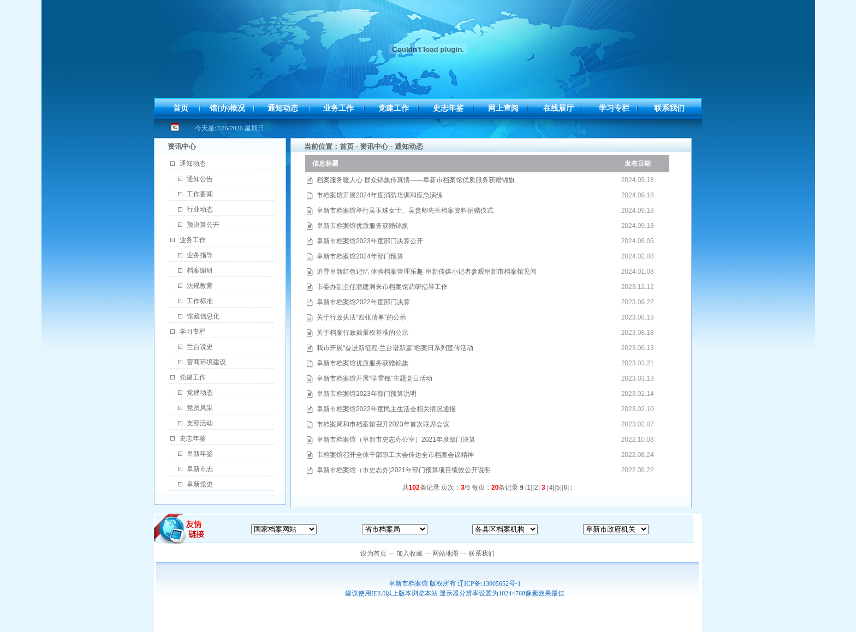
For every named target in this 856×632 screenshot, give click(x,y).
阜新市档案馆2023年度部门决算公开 (370, 241)
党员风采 (200, 408)
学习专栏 (614, 108)
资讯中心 (374, 146)
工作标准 (200, 301)
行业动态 (200, 209)
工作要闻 (200, 194)
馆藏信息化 (203, 316)
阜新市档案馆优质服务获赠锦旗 (362, 226)
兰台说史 (200, 347)
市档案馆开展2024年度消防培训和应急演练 (380, 195)
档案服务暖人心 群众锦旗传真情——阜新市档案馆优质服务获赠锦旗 (416, 180)
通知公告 (200, 179)
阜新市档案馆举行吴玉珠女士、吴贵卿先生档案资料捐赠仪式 (405, 210)
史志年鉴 (448, 108)
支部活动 (200, 423)
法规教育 (200, 286)
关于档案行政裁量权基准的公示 (362, 332)
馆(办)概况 (227, 108)
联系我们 (669, 108)
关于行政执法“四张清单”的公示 (361, 317)
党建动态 (200, 392)
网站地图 (445, 553)
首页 (180, 108)
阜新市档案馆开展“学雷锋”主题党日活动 (374, 378)
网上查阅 (503, 108)
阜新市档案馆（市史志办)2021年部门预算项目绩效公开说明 (404, 470)
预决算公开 (203, 224)
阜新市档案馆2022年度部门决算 (363, 302)
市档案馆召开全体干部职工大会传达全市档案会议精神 (395, 455)
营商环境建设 (206, 362)
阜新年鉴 (200, 454)
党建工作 (393, 108)
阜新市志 (200, 469)
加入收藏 (409, 553)
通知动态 (283, 108)
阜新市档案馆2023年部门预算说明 (367, 394)
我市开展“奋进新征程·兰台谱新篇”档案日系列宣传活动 (395, 348)
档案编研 (200, 270)
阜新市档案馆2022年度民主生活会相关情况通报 (386, 409)
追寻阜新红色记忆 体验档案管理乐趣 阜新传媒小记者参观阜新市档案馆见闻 (427, 271)
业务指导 (200, 255)
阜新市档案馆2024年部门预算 (360, 256)
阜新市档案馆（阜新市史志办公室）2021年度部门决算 (396, 439)
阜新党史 (200, 484)
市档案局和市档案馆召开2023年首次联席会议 (383, 424)
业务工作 (338, 108)
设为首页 (373, 553)
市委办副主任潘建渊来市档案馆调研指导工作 (382, 287)
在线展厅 (558, 108)
